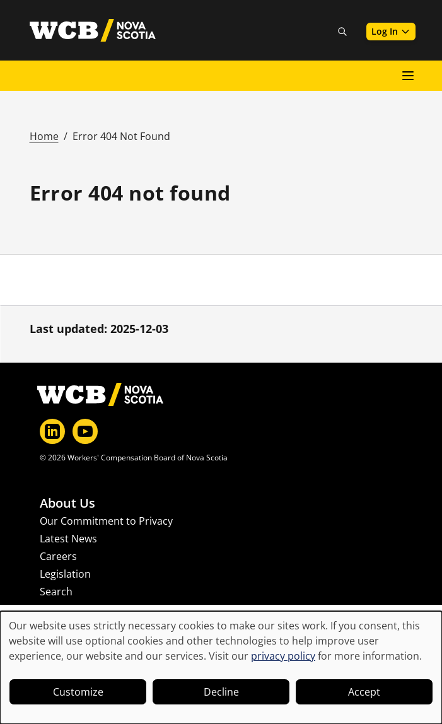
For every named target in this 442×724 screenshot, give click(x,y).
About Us (67, 503)
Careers (58, 556)
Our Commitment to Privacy (106, 521)
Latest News (68, 538)
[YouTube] (85, 431)
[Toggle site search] (342, 31)
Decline (221, 692)
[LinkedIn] (52, 431)
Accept (364, 692)
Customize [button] (78, 692)
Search (56, 591)
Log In (390, 31)
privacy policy (283, 656)
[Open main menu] (408, 76)
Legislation (65, 574)
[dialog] (221, 667)
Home (44, 136)
